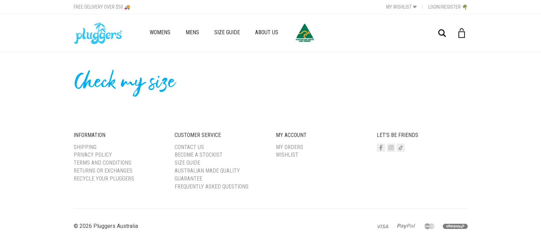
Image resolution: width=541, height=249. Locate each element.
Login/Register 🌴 (448, 7)
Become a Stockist (199, 154)
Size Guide (227, 32)
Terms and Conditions (102, 162)
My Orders (289, 147)
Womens (160, 32)
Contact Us (189, 147)
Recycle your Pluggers (104, 178)
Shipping (85, 147)
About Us (266, 32)
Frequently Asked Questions (212, 186)
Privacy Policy (93, 154)
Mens (192, 32)
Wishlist (287, 154)
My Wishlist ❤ (401, 7)
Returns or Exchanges (103, 170)
